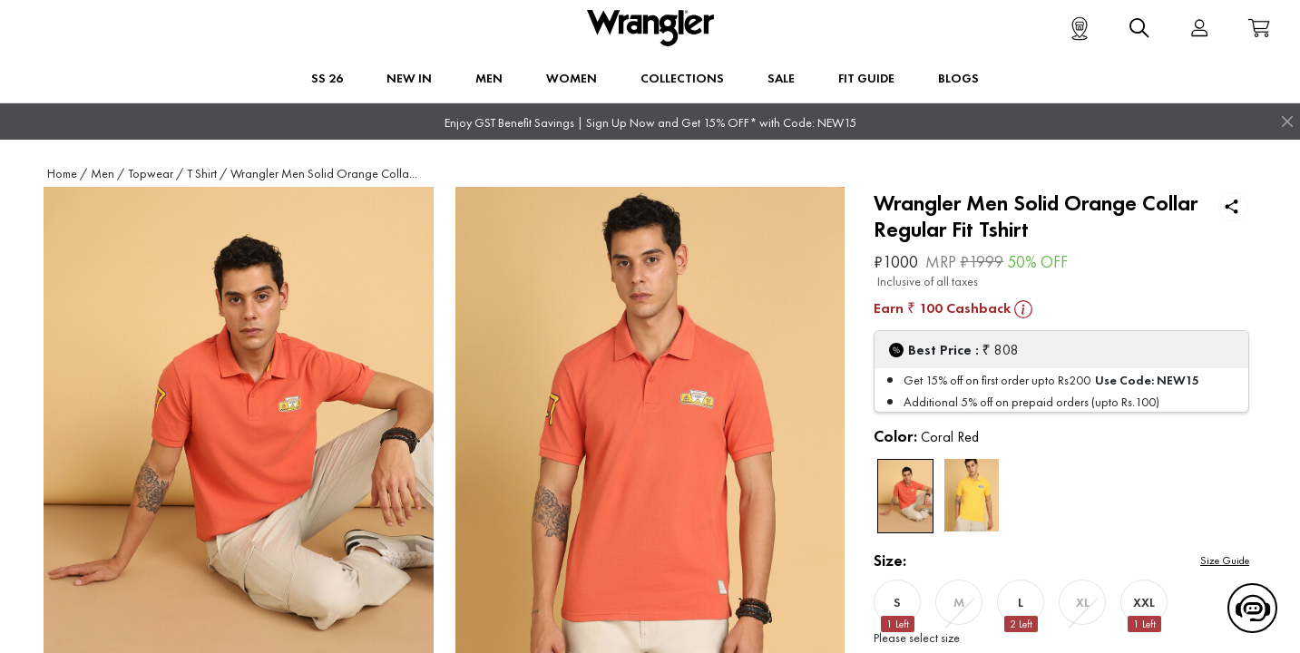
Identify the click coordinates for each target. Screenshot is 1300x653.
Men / (107, 173)
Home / (67, 173)
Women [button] (571, 78)
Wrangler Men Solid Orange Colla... (323, 173)
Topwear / (155, 173)
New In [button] (409, 78)
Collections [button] (682, 78)
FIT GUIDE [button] (866, 78)
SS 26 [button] (327, 78)
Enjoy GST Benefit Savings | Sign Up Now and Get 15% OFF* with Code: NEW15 (650, 123)
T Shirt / (207, 173)
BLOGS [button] (958, 78)
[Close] (1287, 121)
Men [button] (489, 78)
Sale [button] (781, 78)
